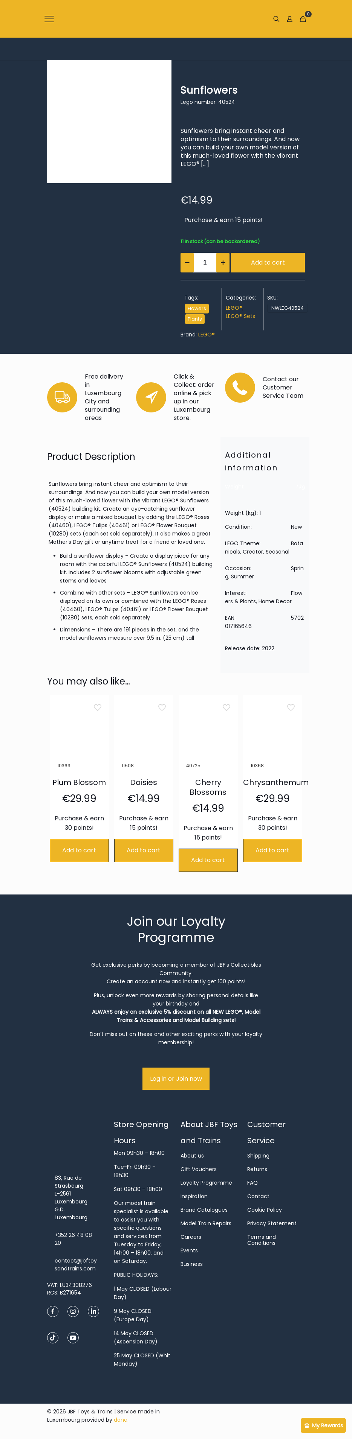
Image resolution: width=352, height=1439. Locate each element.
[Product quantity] (205, 262)
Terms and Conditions (261, 1240)
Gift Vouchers (199, 1169)
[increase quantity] (223, 262)
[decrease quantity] (187, 262)
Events (189, 1250)
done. (121, 1420)
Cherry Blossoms (208, 787)
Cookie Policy (264, 1210)
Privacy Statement (272, 1223)
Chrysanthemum (276, 782)
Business (192, 1264)
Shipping (258, 1155)
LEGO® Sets (240, 316)
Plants (195, 319)
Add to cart (268, 262)
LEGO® (234, 308)
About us (192, 1155)
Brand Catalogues (204, 1210)
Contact (258, 1196)
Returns (257, 1169)
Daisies (143, 782)
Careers (191, 1237)
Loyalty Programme (206, 1182)
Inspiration (194, 1196)
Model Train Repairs (206, 1223)
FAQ (252, 1182)
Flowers (197, 308)
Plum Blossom (79, 782)
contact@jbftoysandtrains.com (76, 1264)
